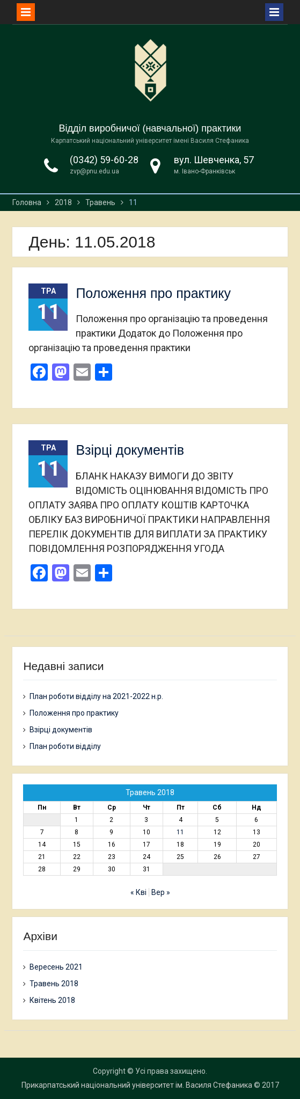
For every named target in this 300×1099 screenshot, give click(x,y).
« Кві (138, 892)
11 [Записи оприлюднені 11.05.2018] (180, 832)
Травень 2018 (54, 983)
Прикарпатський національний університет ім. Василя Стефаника (136, 1085)
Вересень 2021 (56, 967)
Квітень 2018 (52, 1000)
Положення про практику (153, 293)
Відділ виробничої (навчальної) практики (150, 128)
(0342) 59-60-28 (104, 159)
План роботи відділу (65, 746)
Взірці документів (130, 449)
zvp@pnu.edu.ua (94, 171)
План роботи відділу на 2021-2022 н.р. (96, 696)
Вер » (160, 892)
